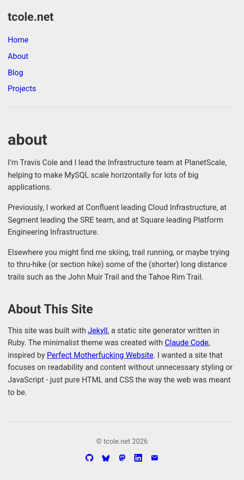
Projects (22, 88)
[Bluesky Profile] (106, 458)
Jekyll (98, 330)
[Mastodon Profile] (122, 458)
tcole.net (31, 17)
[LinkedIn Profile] (138, 458)
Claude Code (186, 342)
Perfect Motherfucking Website (100, 355)
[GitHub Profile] (89, 458)
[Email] (154, 458)
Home (18, 39)
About (18, 56)
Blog (15, 72)
